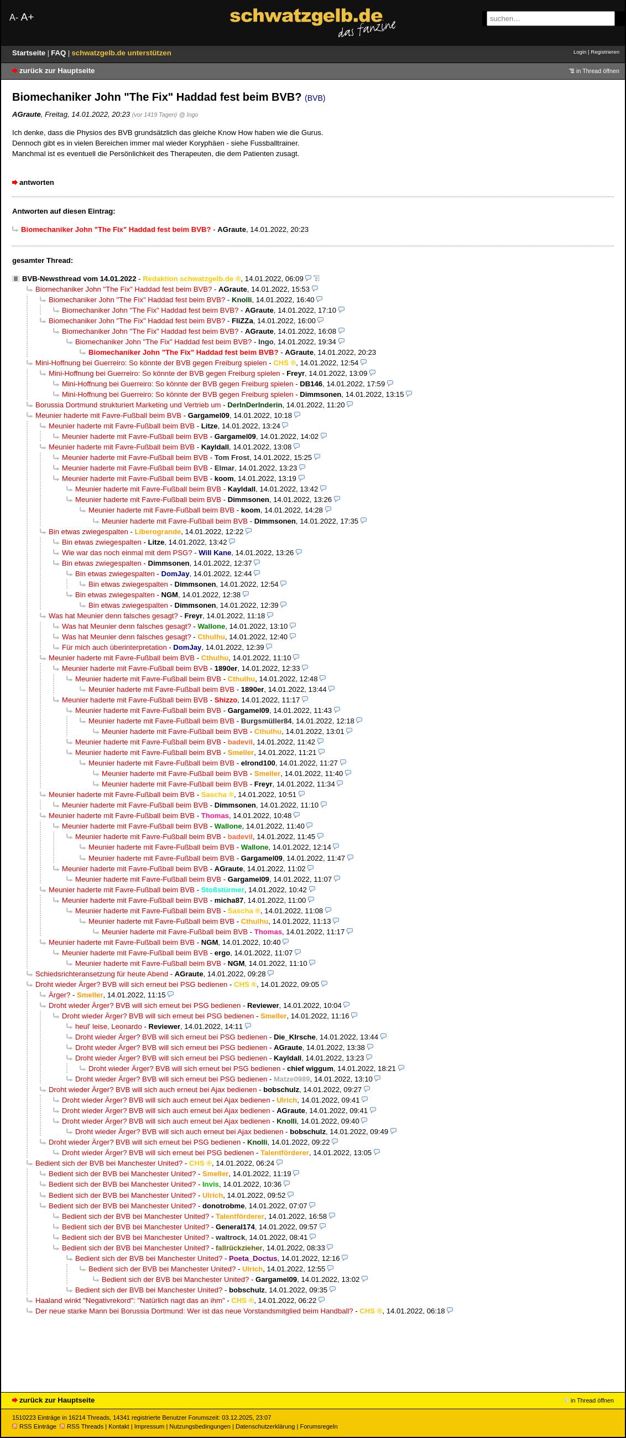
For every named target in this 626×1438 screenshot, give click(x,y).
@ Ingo (188, 114)
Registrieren (605, 52)
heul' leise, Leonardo (108, 1026)
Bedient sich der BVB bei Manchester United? (108, 1163)
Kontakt (118, 1426)
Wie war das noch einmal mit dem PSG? (127, 553)
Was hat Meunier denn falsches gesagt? (113, 616)
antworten (36, 182)
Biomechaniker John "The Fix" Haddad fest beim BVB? (123, 289)
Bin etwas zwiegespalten (88, 531)
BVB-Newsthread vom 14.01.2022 (79, 279)
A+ (27, 17)
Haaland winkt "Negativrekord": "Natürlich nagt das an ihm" (130, 1300)
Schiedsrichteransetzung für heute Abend (101, 974)
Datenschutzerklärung (265, 1426)
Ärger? (59, 995)
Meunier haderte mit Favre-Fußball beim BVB (108, 415)
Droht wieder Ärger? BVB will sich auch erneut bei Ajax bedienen (153, 1089)
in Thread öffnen (597, 71)
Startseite (30, 53)
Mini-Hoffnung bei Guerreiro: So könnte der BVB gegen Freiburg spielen (151, 363)
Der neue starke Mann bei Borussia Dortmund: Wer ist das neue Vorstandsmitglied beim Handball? (194, 1311)
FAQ (59, 53)
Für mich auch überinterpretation (114, 647)
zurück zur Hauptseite (57, 70)
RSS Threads (81, 1426)
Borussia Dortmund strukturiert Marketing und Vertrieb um (128, 405)
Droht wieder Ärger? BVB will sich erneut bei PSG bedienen (131, 984)
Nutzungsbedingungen (200, 1426)
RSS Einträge (34, 1426)
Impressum (149, 1426)
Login (579, 52)
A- (13, 17)
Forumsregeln (318, 1426)
